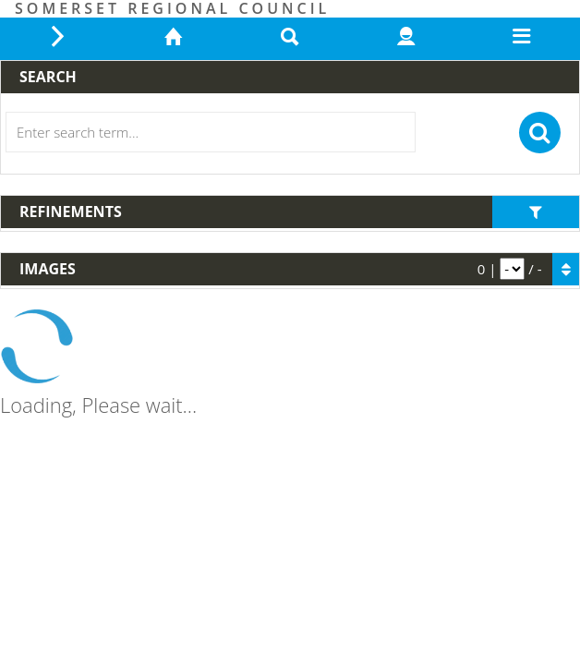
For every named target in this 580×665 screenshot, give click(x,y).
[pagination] (512, 269)
